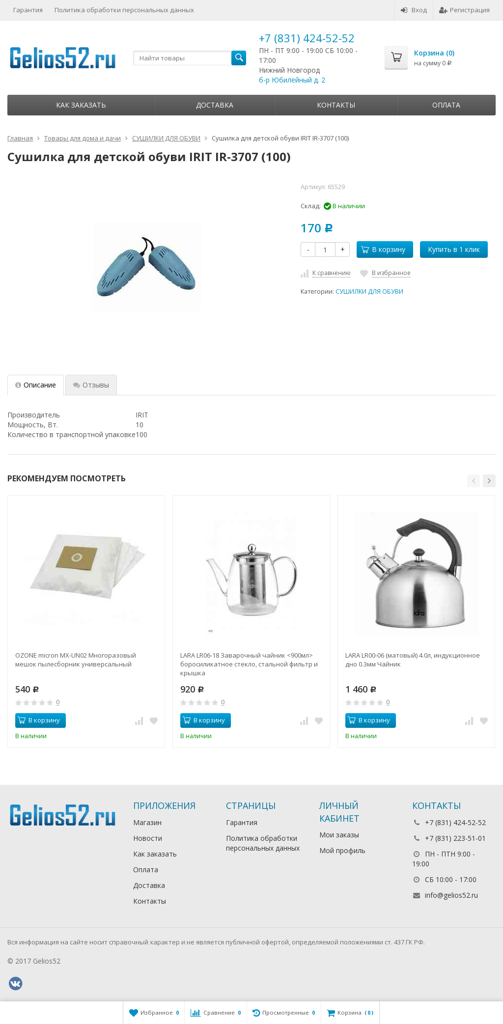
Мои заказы (339, 834)
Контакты (336, 105)
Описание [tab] (35, 384)
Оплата (446, 105)
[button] (473, 480)
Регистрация (464, 9)
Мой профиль (342, 850)
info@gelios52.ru (451, 895)
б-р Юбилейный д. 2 (292, 79)
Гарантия (28, 9)
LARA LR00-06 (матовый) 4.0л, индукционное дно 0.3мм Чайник (412, 659)
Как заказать (81, 105)
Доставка (214, 105)
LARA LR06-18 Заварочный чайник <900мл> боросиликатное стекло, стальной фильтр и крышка (249, 664)
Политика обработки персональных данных (124, 9)
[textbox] (189, 58)
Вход (414, 9)
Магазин (147, 822)
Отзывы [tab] (91, 384)
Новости (147, 838)
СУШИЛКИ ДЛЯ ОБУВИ (369, 291)
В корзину (383, 249)
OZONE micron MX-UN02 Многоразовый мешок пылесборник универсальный (75, 659)
